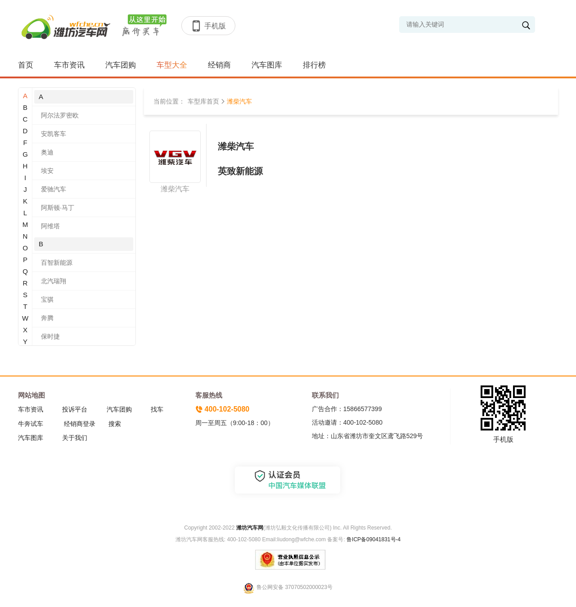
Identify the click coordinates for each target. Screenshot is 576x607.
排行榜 (314, 65)
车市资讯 (69, 65)
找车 (157, 409)
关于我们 (74, 437)
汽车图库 (267, 65)
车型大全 (172, 65)
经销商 (219, 65)
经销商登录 (79, 423)
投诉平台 (74, 409)
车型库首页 (203, 101)
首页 (25, 65)
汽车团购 (120, 65)
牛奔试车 (30, 423)
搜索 (114, 423)
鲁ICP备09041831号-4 (372, 539)
